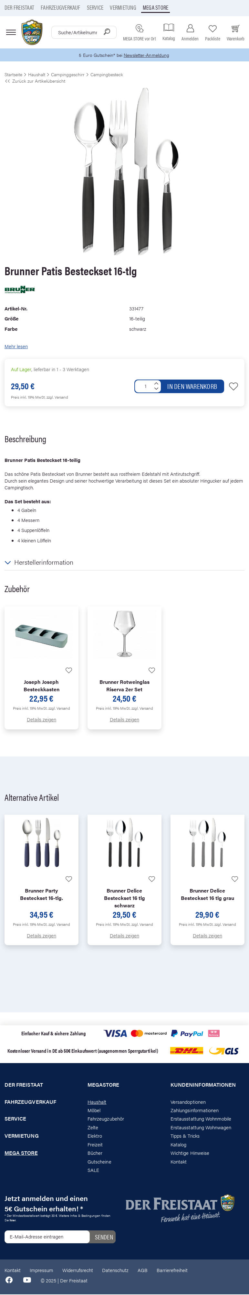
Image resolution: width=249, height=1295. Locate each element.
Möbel (94, 1110)
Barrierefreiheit (172, 1270)
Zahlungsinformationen (195, 1110)
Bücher (95, 1153)
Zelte (93, 1127)
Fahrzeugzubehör (106, 1119)
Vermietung (123, 7)
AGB (143, 1270)
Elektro (95, 1136)
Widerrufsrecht (77, 1270)
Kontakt (179, 1161)
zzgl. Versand (57, 397)
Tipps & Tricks (185, 1136)
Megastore (103, 1085)
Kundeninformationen (203, 1085)
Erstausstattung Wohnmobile (201, 1119)
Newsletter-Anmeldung (147, 55)
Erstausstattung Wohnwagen (201, 1127)
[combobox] (84, 32)
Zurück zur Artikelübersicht (35, 81)
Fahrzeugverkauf (60, 7)
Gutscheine (99, 1161)
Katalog (178, 1144)
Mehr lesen (16, 346)
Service (95, 7)
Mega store (155, 7)
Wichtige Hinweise (190, 1153)
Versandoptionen (188, 1102)
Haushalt (97, 1102)
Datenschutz (115, 1270)
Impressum (41, 1270)
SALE (93, 1170)
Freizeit (95, 1144)
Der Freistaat (19, 7)
